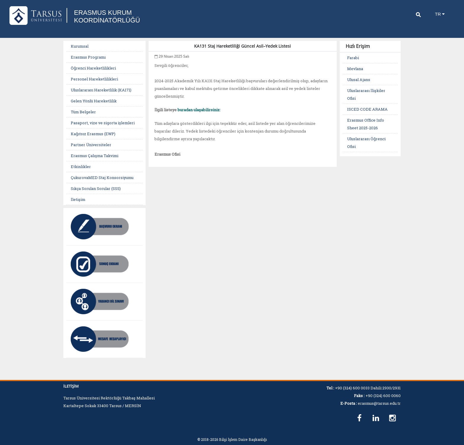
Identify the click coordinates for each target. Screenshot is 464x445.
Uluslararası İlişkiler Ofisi (366, 94)
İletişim (78, 199)
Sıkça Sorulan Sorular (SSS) (96, 188)
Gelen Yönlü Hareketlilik (94, 101)
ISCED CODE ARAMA (367, 109)
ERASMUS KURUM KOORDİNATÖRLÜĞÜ (107, 16)
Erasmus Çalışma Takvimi (94, 155)
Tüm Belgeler (83, 112)
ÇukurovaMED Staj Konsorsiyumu (102, 177)
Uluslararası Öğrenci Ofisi (366, 142)
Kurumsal (79, 46)
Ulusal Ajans (358, 79)
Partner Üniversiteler (91, 144)
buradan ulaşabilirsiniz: (199, 109)
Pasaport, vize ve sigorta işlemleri (103, 122)
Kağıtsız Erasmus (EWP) (93, 133)
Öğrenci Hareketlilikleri (93, 68)
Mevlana (355, 68)
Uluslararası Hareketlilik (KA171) (101, 90)
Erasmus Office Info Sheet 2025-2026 (365, 123)
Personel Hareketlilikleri (94, 79)
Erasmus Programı (88, 57)
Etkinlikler (81, 166)
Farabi (353, 57)
